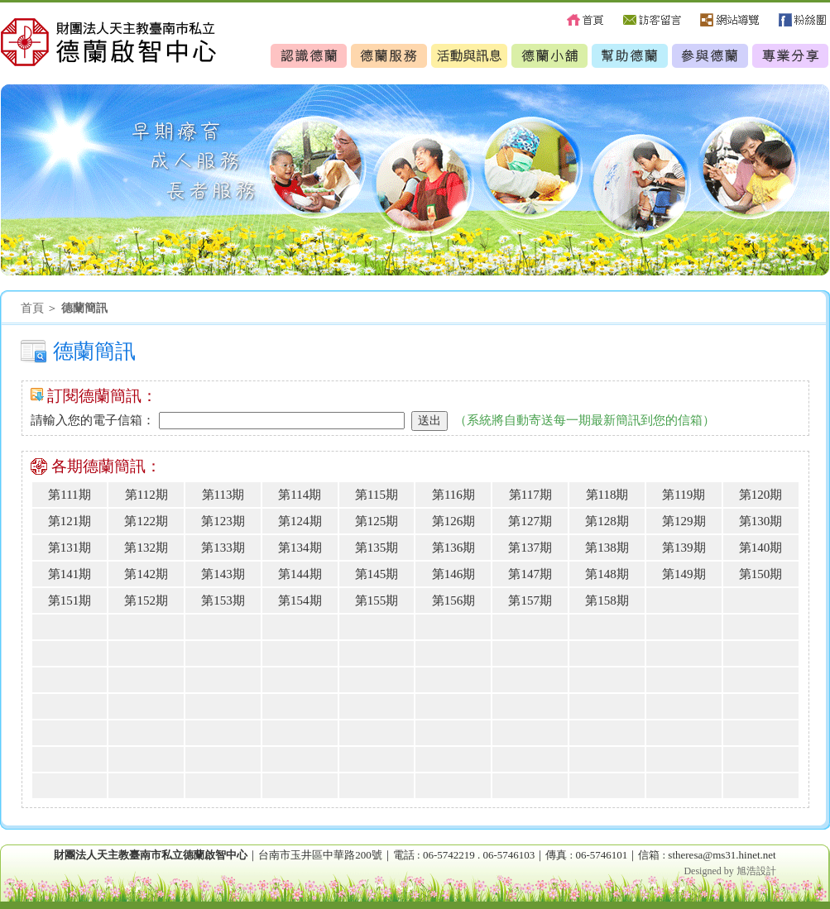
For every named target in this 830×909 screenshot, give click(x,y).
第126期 (454, 521)
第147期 (530, 574)
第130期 (761, 521)
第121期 (70, 521)
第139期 (684, 547)
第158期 (607, 600)
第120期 (761, 494)
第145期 (377, 574)
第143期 (223, 574)
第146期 (454, 574)
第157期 (530, 600)
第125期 (377, 521)
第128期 (607, 521)
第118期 (607, 494)
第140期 (761, 547)
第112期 (146, 494)
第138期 (607, 547)
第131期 (70, 547)
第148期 (607, 574)
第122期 (146, 521)
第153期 (223, 600)
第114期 (299, 494)
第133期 (223, 547)
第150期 (761, 574)
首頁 (32, 308)
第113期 (223, 494)
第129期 (684, 521)
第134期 (300, 547)
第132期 (146, 547)
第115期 (376, 494)
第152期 (146, 600)
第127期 (530, 521)
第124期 (300, 521)
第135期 (377, 547)
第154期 (300, 600)
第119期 (683, 494)
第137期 (530, 547)
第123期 (223, 521)
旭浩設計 (756, 871)
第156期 (454, 600)
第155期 (377, 600)
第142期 (146, 574)
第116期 (453, 494)
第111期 (69, 494)
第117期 (530, 494)
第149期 (684, 574)
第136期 (454, 547)
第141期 (70, 574)
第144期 (300, 574)
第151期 (70, 600)
